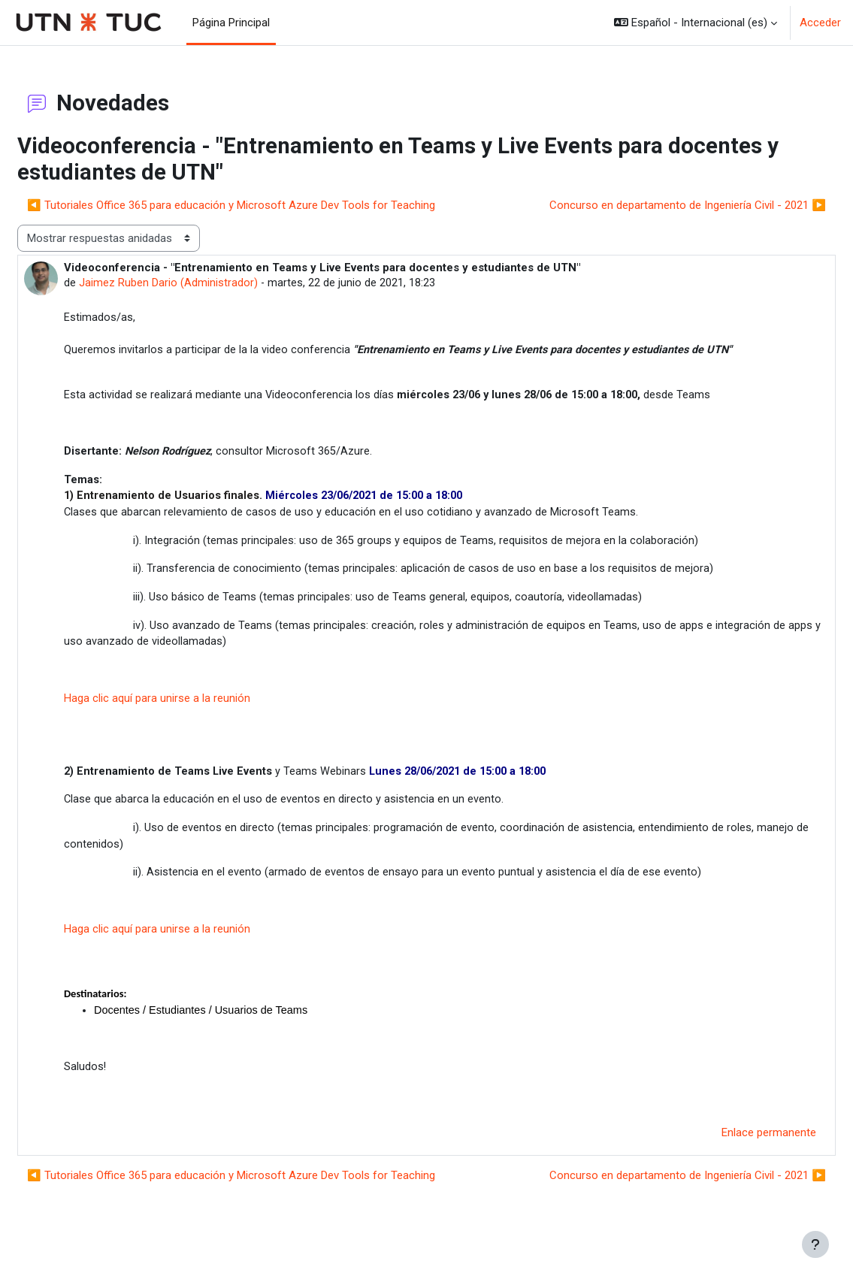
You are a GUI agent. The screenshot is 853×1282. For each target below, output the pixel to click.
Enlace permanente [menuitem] (732, 1153)
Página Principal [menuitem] (231, 22)
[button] (695, 22)
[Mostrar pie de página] (815, 1244)
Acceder (820, 22)
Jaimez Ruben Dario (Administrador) (204, 284)
